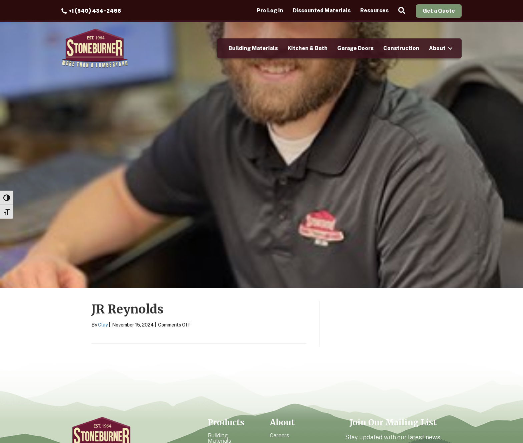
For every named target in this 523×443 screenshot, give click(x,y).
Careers (279, 435)
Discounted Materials (322, 10)
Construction (401, 48)
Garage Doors (355, 48)
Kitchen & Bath (308, 48)
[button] (403, 10)
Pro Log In (270, 10)
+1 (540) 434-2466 (94, 11)
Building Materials (253, 48)
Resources (374, 10)
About (437, 48)
